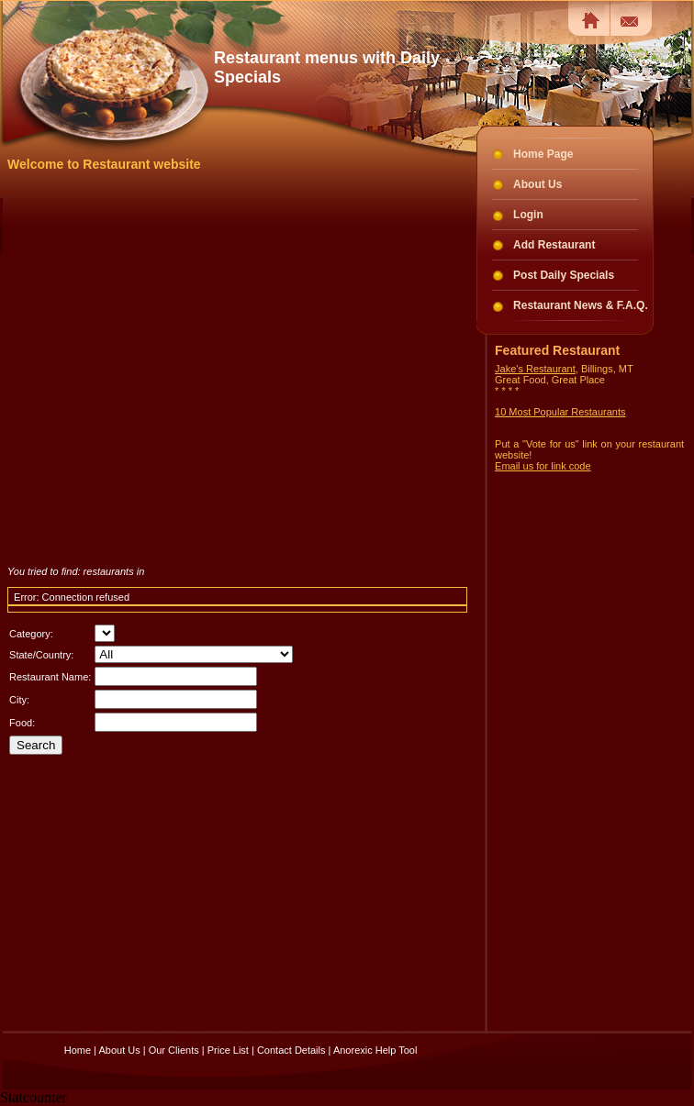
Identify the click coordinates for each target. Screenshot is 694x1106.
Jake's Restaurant (535, 368)
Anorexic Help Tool (375, 1050)
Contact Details (291, 1050)
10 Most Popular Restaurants (560, 411)
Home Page (543, 154)
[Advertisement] (187, 368)
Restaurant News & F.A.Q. (580, 305)
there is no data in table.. (105, 633)
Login (528, 214)
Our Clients (174, 1050)
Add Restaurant (554, 244)
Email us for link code (543, 465)
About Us (537, 184)
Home (77, 1050)
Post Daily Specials (563, 275)
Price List (228, 1050)
